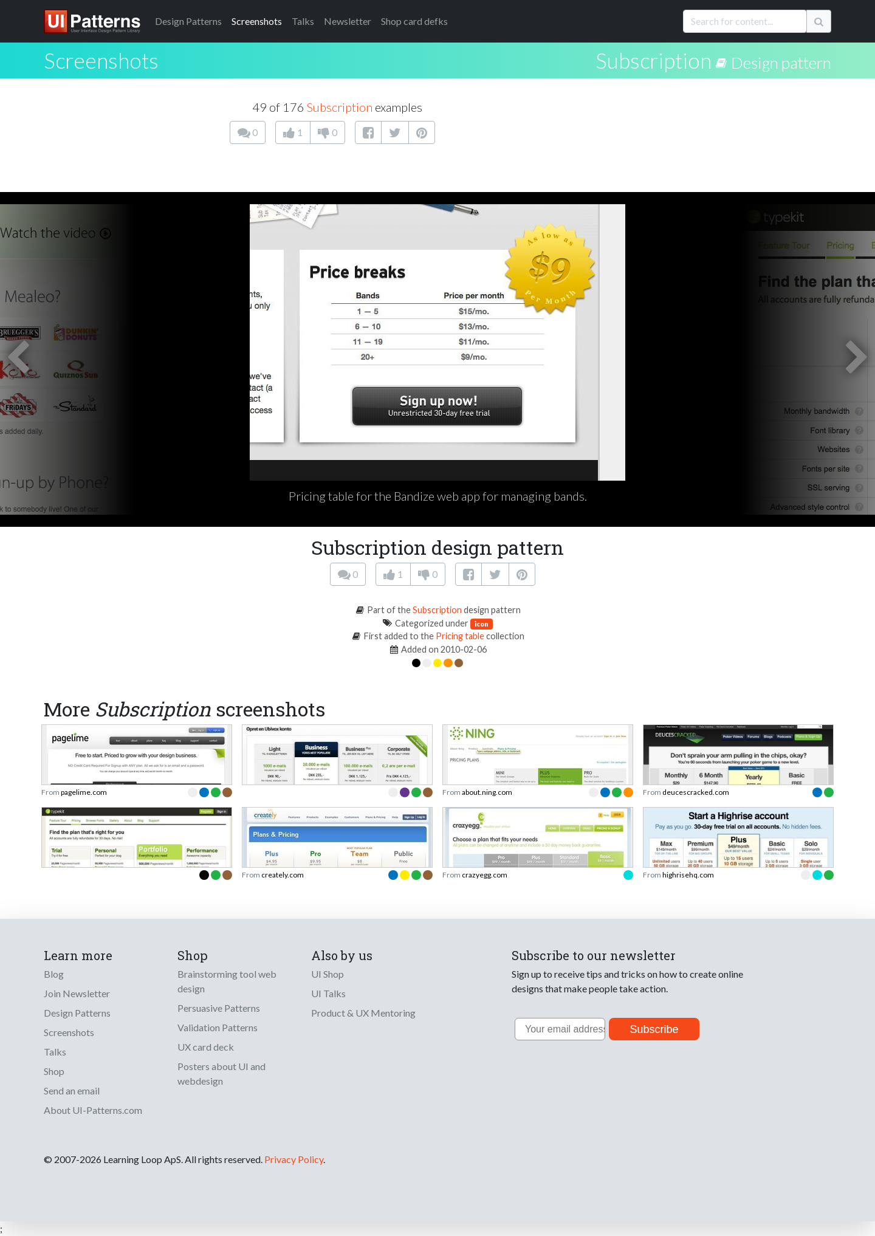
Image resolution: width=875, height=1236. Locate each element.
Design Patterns (77, 1012)
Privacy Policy (293, 1159)
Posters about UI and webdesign (221, 1073)
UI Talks (328, 993)
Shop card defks (414, 21)
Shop (54, 1071)
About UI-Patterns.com (93, 1110)
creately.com (282, 874)
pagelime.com (84, 792)
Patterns (188, 21)
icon (482, 624)
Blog (54, 974)
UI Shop (327, 974)
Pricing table (460, 636)
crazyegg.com (484, 874)
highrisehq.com (688, 874)
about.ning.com (487, 792)
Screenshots (257, 21)
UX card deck (205, 1046)
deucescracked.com (695, 792)
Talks (303, 21)
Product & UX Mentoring (363, 1012)
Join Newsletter (77, 993)
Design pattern (781, 62)
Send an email (72, 1090)
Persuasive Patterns (218, 1008)
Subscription (653, 60)
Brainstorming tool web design (226, 981)
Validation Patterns (217, 1027)
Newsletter (347, 21)
